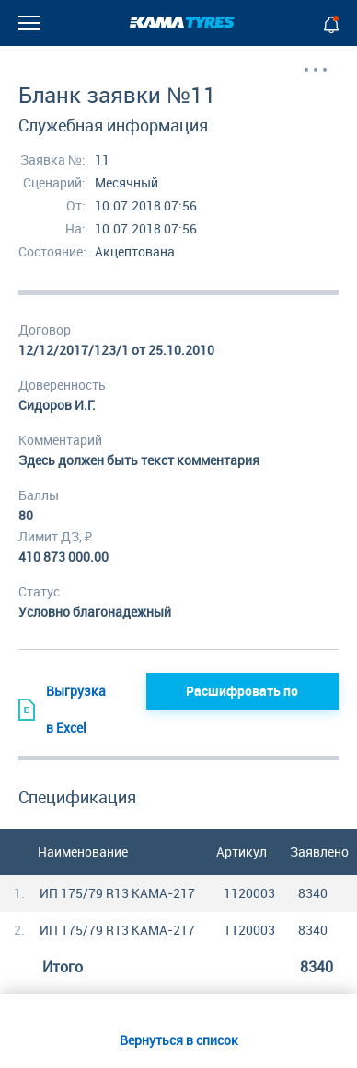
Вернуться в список (179, 1040)
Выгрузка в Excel (62, 709)
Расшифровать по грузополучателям (242, 696)
